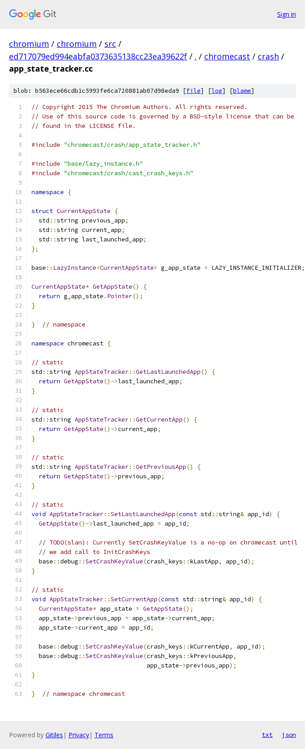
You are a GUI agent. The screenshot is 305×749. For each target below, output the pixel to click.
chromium (29, 43)
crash (268, 56)
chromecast (227, 56)
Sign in (286, 14)
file (193, 91)
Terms (103, 735)
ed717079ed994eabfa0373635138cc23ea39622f (98, 56)
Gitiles (54, 735)
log (216, 91)
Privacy (78, 735)
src (110, 43)
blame (242, 91)
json (289, 735)
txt (267, 735)
